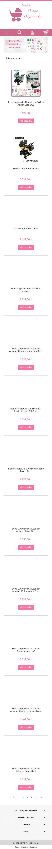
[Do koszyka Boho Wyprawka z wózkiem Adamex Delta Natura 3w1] (26, 607)
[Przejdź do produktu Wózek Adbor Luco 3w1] (26, 212)
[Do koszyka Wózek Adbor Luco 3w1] (26, 247)
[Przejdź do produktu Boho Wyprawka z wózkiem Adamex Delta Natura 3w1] (26, 572)
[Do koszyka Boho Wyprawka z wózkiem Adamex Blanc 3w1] (26, 547)
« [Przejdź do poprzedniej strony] (6, 797)
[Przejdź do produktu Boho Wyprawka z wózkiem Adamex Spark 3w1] (26, 752)
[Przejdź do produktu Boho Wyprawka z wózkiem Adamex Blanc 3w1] (26, 512)
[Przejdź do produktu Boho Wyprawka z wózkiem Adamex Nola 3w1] (26, 632)
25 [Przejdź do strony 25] (41, 797)
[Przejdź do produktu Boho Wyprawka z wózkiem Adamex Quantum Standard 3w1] (26, 332)
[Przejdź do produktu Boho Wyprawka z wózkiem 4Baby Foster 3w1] (26, 452)
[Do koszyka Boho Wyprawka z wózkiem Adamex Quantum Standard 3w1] (26, 367)
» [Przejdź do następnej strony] (45, 797)
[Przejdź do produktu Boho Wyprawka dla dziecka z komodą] (26, 272)
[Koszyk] (45, 32)
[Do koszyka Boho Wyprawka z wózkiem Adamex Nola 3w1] (26, 667)
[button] (6, 32)
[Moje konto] (32, 32)
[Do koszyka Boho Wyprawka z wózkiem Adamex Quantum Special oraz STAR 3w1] (26, 727)
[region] (26, 45)
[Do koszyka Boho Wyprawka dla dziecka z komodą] (26, 307)
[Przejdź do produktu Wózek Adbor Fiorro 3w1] (26, 149)
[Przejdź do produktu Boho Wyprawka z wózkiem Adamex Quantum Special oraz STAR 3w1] (26, 692)
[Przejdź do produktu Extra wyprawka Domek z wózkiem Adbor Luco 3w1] (26, 83)
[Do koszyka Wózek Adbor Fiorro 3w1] (26, 187)
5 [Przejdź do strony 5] (27, 797)
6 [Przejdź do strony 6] (31, 797)
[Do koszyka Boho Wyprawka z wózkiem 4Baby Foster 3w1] (26, 487)
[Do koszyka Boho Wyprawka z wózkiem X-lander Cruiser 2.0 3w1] (26, 427)
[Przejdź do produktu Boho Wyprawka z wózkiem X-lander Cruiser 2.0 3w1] (26, 392)
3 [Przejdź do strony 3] (18, 797)
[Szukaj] (19, 32)
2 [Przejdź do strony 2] (14, 797)
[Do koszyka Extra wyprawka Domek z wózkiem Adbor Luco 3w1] (26, 121)
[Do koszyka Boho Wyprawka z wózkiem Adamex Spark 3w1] (26, 787)
